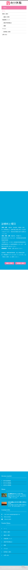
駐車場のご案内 (7, 31)
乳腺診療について (6, 19)
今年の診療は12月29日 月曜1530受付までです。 (17, 502)
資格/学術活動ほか (8, 22)
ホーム (3, 11)
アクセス (4, 28)
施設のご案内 (6, 17)
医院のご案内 (5, 13)
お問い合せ (4, 34)
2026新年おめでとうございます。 (16, 493)
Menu (4, 7)
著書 (5, 25)
